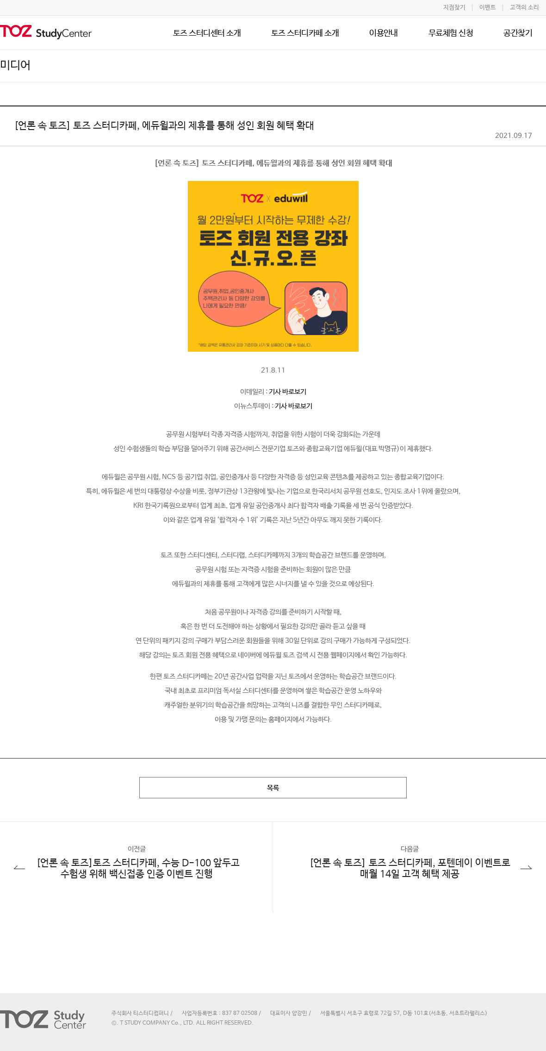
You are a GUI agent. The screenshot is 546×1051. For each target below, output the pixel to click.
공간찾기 (517, 33)
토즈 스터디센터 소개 (207, 33)
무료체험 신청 (450, 33)
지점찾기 (454, 7)
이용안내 (383, 33)
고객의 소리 (524, 7)
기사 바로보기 (287, 392)
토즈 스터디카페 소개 (305, 33)
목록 (273, 788)
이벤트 (487, 7)
